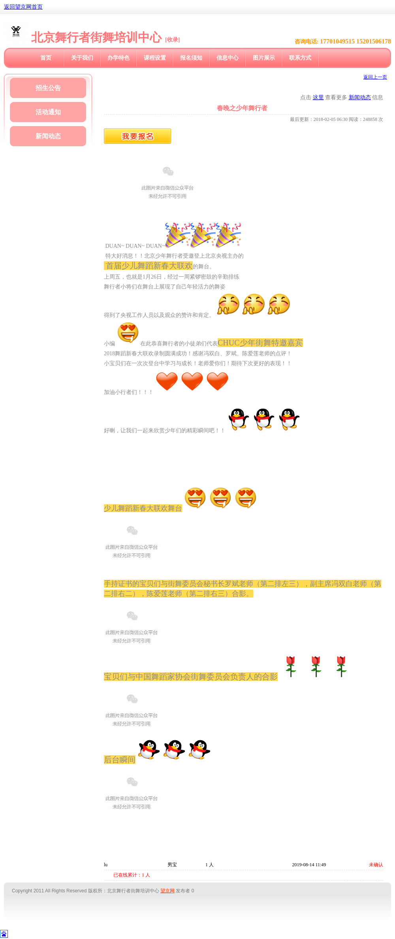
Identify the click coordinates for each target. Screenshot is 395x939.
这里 (318, 97)
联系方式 (300, 58)
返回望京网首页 (23, 7)
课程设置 (155, 58)
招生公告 (48, 88)
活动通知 (48, 112)
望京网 (167, 891)
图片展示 (264, 58)
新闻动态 (48, 136)
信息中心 (227, 58)
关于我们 (82, 58)
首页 (45, 58)
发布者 (183, 891)
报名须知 (191, 58)
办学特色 (118, 58)
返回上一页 (375, 77)
